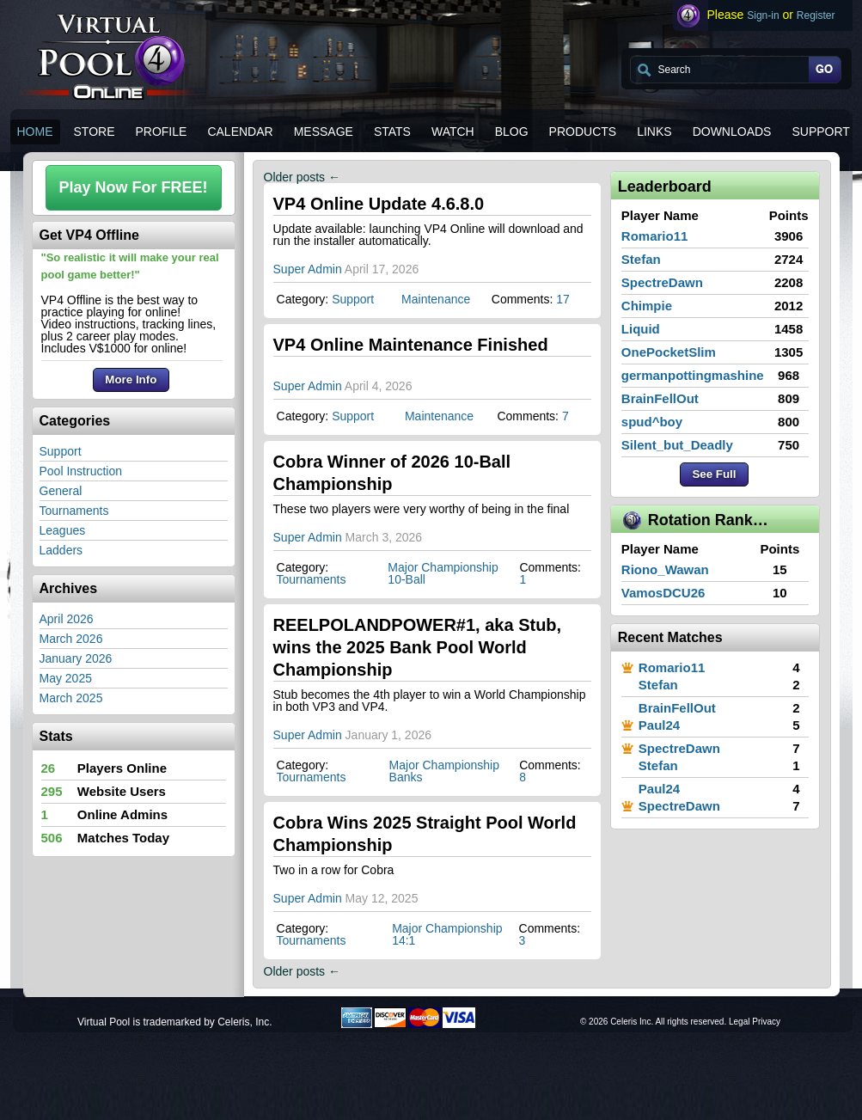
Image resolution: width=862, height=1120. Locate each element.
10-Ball (406, 579)
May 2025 (66, 678)
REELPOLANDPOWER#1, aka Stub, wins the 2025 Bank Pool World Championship (417, 647)
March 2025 (71, 698)
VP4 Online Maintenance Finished (410, 344)
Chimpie (646, 305)
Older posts (302, 177)
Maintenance (435, 299)
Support (61, 451)
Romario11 (654, 236)
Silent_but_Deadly (677, 445)
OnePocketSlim (668, 352)
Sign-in (763, 15)
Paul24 (659, 725)
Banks (406, 777)
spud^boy (651, 421)
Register (816, 15)
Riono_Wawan (665, 569)
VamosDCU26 (663, 592)
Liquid (640, 328)
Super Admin (307, 269)
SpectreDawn (662, 282)
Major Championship (443, 567)
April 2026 (67, 619)
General (61, 491)
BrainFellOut (660, 398)
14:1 (403, 940)
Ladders (61, 550)
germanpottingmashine (692, 375)
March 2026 (71, 639)
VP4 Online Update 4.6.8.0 (379, 203)
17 (563, 299)
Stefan (641, 259)
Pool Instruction (81, 471)
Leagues (63, 530)
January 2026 (76, 658)
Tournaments (74, 510)
